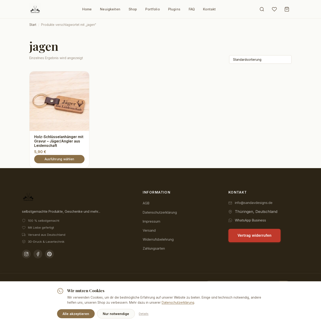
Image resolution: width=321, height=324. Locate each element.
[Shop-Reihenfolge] (260, 59)
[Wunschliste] (274, 9)
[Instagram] (26, 253)
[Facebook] (37, 253)
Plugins (174, 9)
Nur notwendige (116, 314)
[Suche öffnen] (262, 9)
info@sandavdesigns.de (254, 202)
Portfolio (152, 9)
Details (143, 313)
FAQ (192, 9)
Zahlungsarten (154, 248)
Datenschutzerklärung (160, 212)
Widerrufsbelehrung (158, 239)
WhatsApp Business (250, 220)
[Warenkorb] (287, 9)
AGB (146, 203)
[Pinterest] (49, 253)
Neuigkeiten (110, 9)
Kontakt (209, 9)
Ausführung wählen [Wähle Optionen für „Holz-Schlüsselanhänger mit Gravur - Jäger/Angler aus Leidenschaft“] (59, 159)
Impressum (151, 221)
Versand (149, 230)
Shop (133, 9)
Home (87, 9)
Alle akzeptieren (76, 314)
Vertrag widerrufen (255, 235)
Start (32, 25)
